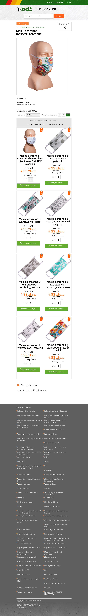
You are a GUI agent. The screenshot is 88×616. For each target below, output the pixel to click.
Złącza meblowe (50, 557)
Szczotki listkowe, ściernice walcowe (27, 539)
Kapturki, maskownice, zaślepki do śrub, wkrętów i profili (29, 467)
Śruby (46, 461)
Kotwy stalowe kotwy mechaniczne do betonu (30, 439)
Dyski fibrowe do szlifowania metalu (57, 520)
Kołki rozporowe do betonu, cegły (56, 411)
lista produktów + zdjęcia (36, 124)
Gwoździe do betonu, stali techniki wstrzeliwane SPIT (29, 512)
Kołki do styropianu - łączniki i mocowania (55, 448)
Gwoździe (47, 470)
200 (68, 115)
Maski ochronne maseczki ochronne (32, 27)
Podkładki (20, 461)
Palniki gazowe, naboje (52, 566)
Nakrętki (47, 457)
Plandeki (47, 588)
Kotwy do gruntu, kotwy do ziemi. (56, 438)
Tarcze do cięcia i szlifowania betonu (27, 521)
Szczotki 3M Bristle (24, 543)
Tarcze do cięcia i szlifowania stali (56, 516)
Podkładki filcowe (23, 574)
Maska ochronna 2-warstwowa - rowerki (30, 346)
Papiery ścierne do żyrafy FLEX (55, 548)
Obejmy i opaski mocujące (26, 561)
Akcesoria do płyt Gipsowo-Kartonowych (54, 480)
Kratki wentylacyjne (51, 579)
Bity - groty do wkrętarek (26, 516)
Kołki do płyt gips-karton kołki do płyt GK (56, 416)
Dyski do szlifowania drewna (54, 543)
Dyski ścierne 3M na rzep (26, 534)
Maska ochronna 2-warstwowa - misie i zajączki (58, 221)
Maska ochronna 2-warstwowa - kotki (30, 220)
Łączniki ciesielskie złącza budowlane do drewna (26, 448)
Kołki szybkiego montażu (26, 411)
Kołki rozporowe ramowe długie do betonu (29, 421)
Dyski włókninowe (23, 530)
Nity (45, 466)
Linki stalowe (49, 498)
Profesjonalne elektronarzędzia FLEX (28, 580)
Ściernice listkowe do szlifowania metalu (56, 526)
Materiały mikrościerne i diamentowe (53, 553)
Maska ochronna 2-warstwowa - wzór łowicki (58, 347)
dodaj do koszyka (29, 185)
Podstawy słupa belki (51, 443)
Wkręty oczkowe (50, 484)
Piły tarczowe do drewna (53, 534)
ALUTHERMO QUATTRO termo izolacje (55, 453)
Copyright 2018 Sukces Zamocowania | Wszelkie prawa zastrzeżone (44, 611)
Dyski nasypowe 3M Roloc (53, 530)
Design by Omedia (44, 613)
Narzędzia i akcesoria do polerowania (25, 553)
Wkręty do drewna (23, 475)
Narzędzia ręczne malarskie (27, 588)
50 (63, 115)
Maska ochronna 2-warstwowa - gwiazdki (58, 158)
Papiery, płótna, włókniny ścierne (29, 548)
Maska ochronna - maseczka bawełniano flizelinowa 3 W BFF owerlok (30, 159)
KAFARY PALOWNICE (51, 506)
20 (59, 115)
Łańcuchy (20, 498)
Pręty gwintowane (24, 457)
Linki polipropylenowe (25, 502)
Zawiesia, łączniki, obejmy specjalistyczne (53, 494)
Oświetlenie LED (23, 570)
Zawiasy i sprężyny (51, 561)
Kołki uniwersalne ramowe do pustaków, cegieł (54, 421)
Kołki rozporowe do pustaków (28, 415)
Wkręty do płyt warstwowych (54, 475)
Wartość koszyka (57, 2)
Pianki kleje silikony (51, 502)
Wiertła (47, 488)
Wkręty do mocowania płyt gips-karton (29, 480)
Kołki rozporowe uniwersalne (54, 425)
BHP (17, 27)
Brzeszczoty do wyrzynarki (27, 557)
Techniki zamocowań (24, 592)
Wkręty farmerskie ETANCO (54, 430)
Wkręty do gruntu (23, 488)
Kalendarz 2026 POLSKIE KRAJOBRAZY (53, 593)
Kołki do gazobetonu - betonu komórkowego (28, 426)
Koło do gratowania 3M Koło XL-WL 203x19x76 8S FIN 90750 (57, 539)
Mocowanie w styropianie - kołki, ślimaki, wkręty (29, 453)
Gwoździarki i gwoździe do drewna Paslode (56, 512)
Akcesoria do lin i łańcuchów (27, 493)
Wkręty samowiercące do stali (28, 434)
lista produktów (57, 124)
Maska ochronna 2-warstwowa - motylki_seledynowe (58, 284)
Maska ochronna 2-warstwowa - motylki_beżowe (30, 284)
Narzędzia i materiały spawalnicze (29, 566)
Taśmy (19, 506)
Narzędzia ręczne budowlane (54, 583)
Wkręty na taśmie (23, 484)
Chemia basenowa (50, 574)
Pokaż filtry (22, 24)
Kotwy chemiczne (50, 434)
